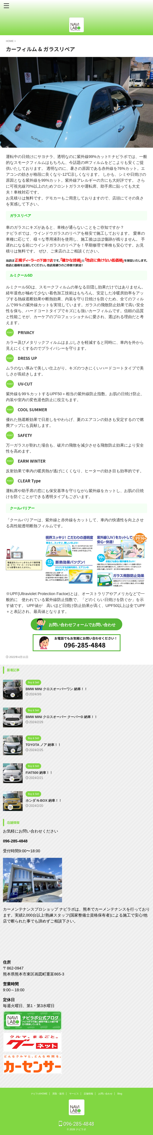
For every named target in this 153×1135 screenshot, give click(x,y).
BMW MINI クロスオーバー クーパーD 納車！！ (64, 717)
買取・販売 (58, 1093)
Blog (119, 1093)
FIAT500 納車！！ (40, 773)
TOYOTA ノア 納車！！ (44, 745)
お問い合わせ (105, 1093)
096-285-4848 (76, 1124)
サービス (74, 1093)
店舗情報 (88, 1093)
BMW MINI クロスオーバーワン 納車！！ (58, 689)
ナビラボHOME (39, 1093)
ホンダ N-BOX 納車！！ (45, 800)
